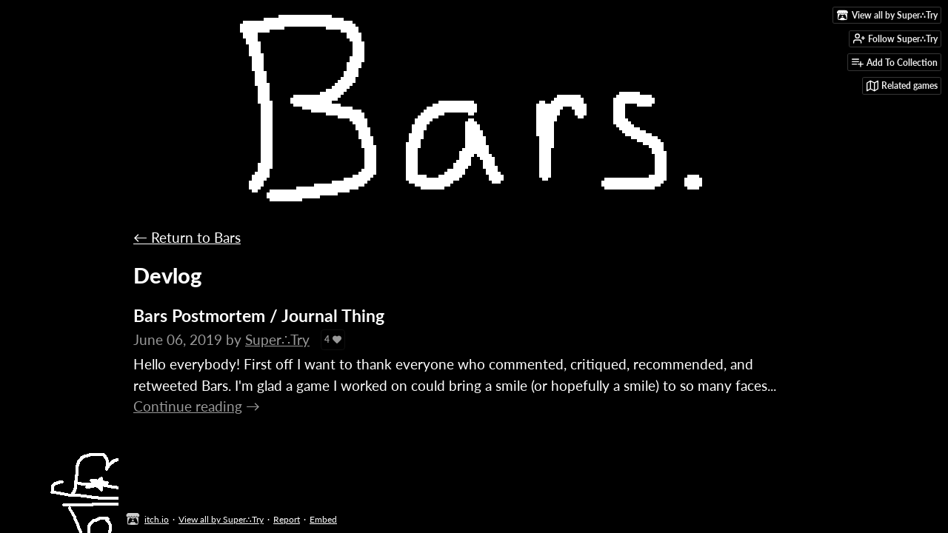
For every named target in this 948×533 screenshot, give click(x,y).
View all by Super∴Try (221, 519)
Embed (323, 519)
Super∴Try (277, 339)
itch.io (156, 519)
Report (286, 519)
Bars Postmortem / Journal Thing (258, 315)
